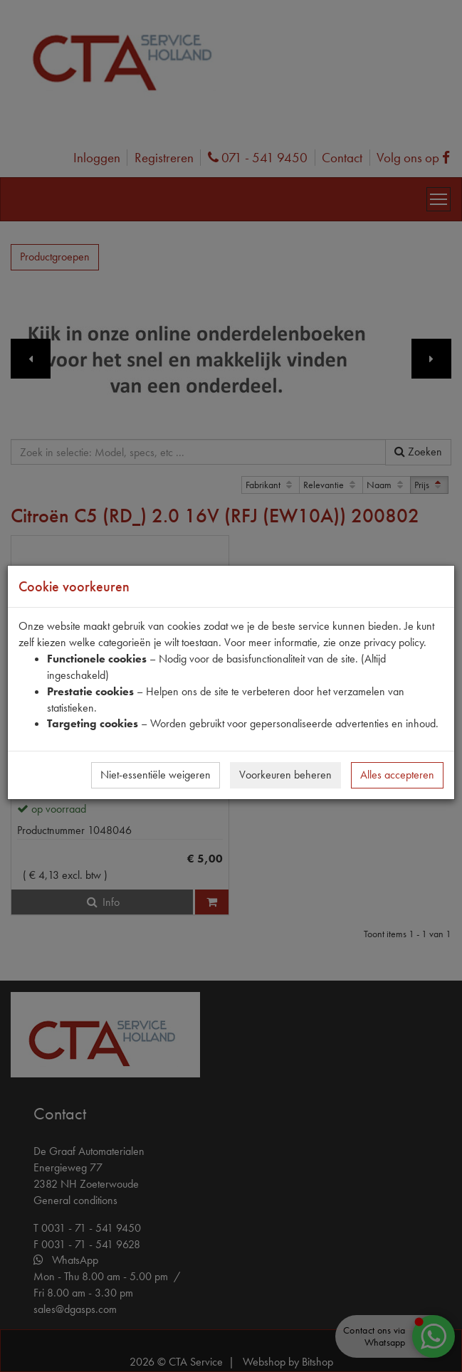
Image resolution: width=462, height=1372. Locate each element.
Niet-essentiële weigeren (155, 774)
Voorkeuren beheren (285, 774)
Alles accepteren (397, 774)
